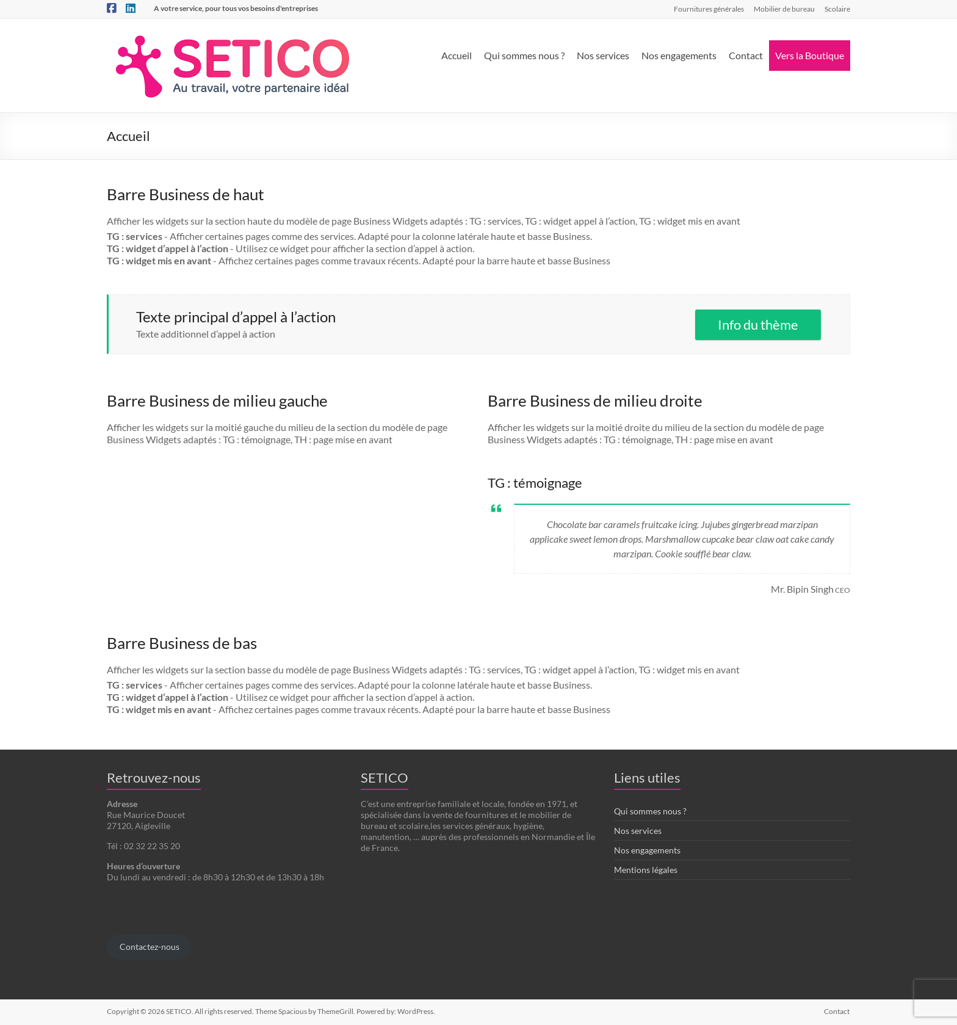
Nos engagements (679, 55)
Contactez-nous (149, 946)
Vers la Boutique (809, 55)
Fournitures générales (709, 8)
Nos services (603, 55)
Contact (746, 55)
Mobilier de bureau (784, 8)
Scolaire (837, 8)
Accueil (456, 55)
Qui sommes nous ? (524, 55)
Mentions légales (645, 869)
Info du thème (758, 324)
